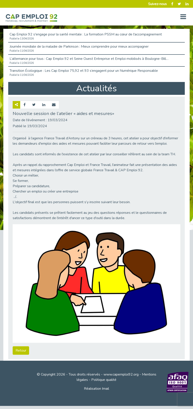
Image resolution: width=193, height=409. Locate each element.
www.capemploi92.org (121, 374)
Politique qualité (103, 379)
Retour (21, 350)
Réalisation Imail (96, 388)
